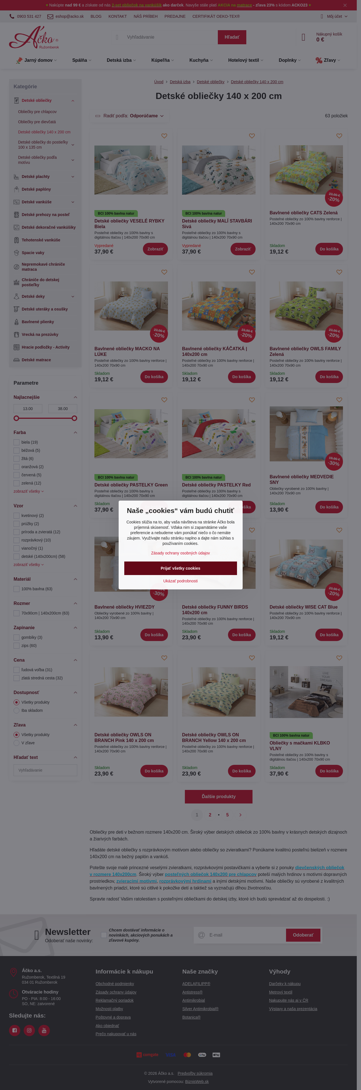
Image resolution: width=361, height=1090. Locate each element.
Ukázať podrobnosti (180, 581)
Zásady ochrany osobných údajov (180, 553)
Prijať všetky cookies (180, 568)
